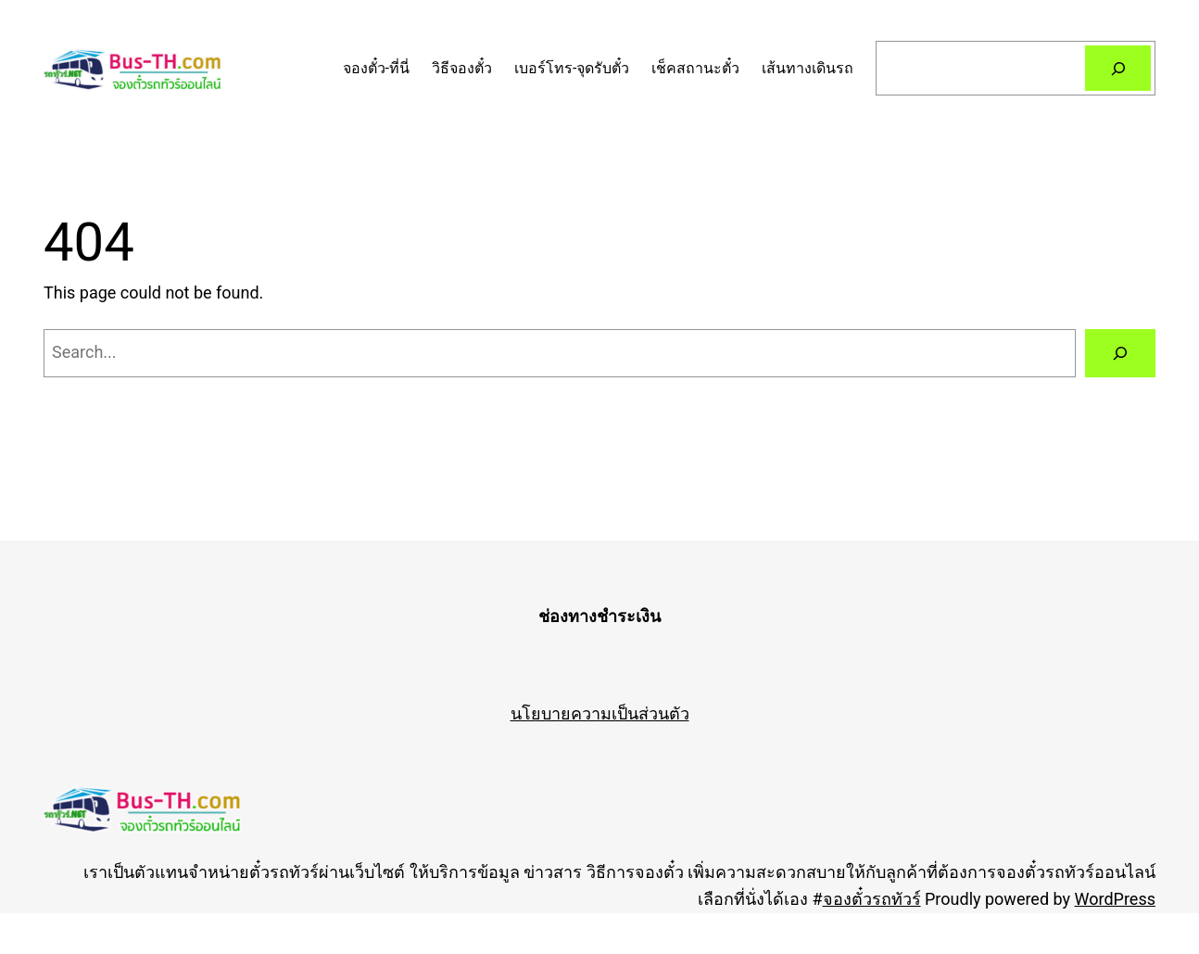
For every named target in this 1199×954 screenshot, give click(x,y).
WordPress (1115, 899)
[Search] (1118, 68)
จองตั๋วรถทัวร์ (872, 899)
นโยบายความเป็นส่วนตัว (600, 713)
